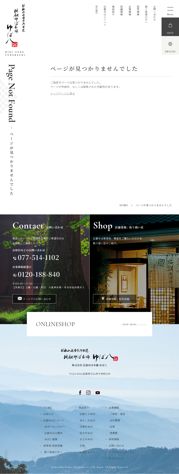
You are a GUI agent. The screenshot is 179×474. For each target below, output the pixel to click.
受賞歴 (114, 433)
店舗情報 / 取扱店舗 (117, 299)
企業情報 (129, 10)
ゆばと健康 (50, 439)
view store (136, 324)
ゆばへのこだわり (54, 426)
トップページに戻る (62, 93)
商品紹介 (113, 10)
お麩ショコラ (87, 452)
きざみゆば (86, 439)
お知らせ (48, 414)
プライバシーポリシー (122, 452)
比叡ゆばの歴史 (53, 433)
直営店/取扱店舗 (53, 445)
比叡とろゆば (87, 414)
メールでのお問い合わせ (37, 299)
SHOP (170, 32)
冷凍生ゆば (86, 426)
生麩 (82, 445)
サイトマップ (116, 458)
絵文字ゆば (86, 433)
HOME (96, 9)
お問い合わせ (154, 13)
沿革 (112, 426)
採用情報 (138, 10)
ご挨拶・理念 (117, 414)
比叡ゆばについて (105, 15)
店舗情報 (121, 10)
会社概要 (115, 420)
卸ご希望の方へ (146, 14)
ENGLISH (170, 51)
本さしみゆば (87, 420)
